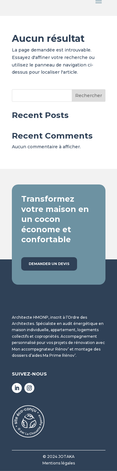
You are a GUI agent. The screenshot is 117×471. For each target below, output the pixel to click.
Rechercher (88, 95)
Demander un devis (49, 264)
